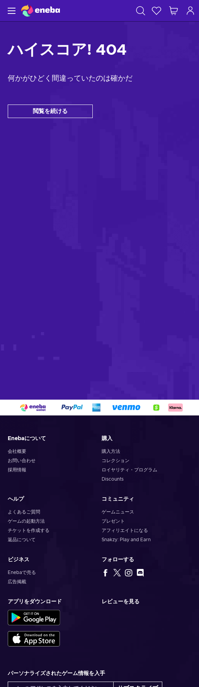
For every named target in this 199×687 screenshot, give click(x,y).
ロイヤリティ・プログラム (129, 470)
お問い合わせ (22, 460)
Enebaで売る (22, 572)
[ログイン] (190, 10)
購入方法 (111, 451)
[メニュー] (10, 10)
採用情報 (17, 470)
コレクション (115, 460)
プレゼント (113, 521)
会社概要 (17, 451)
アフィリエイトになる (125, 530)
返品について (22, 539)
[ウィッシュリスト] (156, 10)
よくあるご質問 (24, 512)
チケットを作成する (28, 530)
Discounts (113, 479)
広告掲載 (17, 581)
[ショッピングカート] (173, 10)
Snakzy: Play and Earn (126, 539)
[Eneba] (40, 11)
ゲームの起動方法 (26, 521)
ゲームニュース (118, 512)
